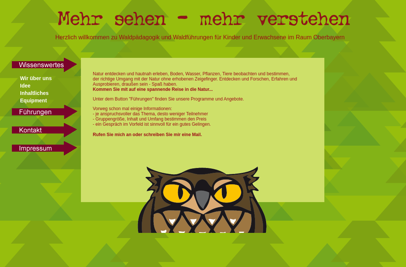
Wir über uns (36, 78)
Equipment (33, 100)
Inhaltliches (34, 93)
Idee (25, 86)
